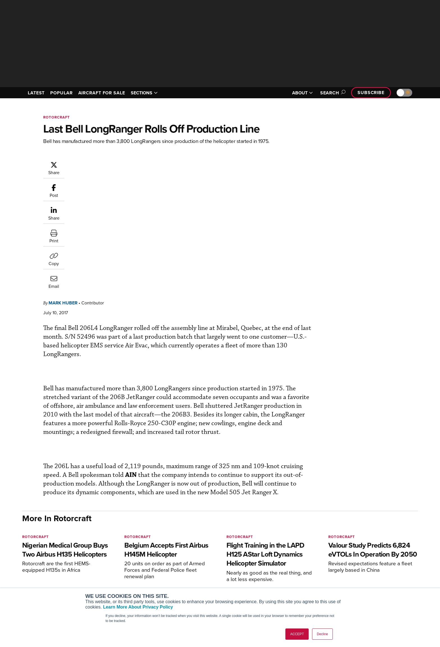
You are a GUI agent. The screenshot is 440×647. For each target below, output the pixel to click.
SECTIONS (144, 92)
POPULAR (61, 92)
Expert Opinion (277, 565)
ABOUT (302, 92)
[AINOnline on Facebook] (24, 549)
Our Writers (357, 565)
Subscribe (371, 92)
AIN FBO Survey (114, 558)
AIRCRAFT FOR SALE (101, 92)
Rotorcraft (56, 117)
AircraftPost (111, 573)
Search (332, 93)
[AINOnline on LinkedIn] (56, 549)
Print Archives (276, 558)
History (353, 573)
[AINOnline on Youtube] (34, 549)
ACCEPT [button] (297, 634)
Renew (186, 573)
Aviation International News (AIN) (130, 565)
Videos (270, 580)
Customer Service (196, 565)
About (352, 558)
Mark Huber (96, 164)
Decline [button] (322, 634)
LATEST (36, 92)
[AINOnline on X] (46, 549)
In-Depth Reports (279, 573)
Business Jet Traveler (119, 580)
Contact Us (357, 580)
